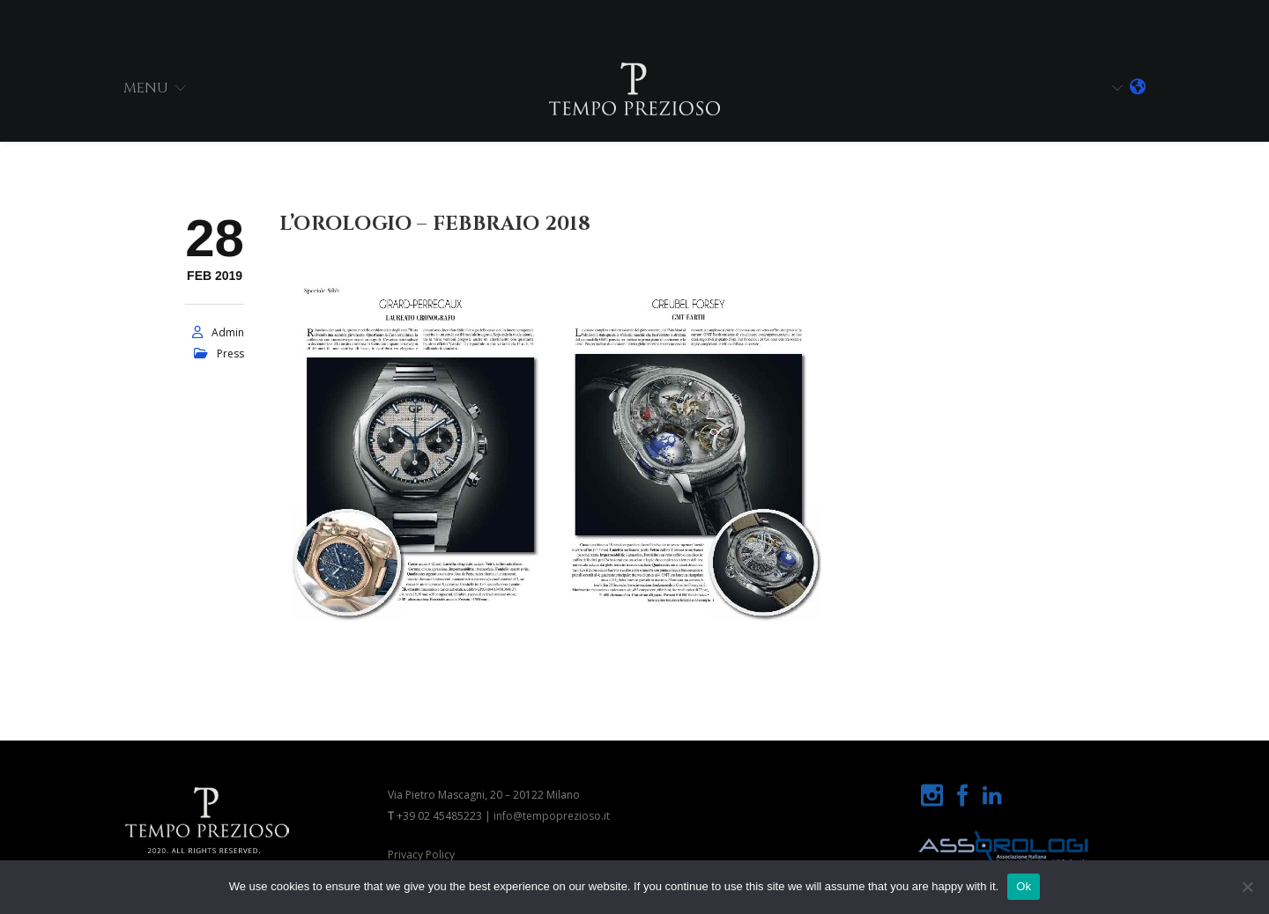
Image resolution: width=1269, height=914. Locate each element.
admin (228, 332)
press (230, 353)
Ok (1023, 886)
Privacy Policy (421, 854)
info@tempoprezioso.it (552, 815)
